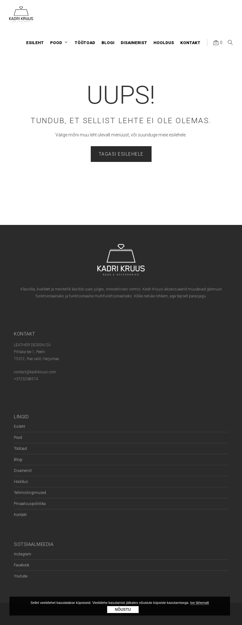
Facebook (21, 565)
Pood (18, 437)
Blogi (18, 459)
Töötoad (20, 448)
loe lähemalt (199, 603)
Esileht (19, 426)
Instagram (22, 554)
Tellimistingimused (30, 492)
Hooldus (21, 481)
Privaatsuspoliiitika (30, 504)
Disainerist (23, 470)
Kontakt (20, 515)
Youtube (20, 576)
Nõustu (123, 609)
